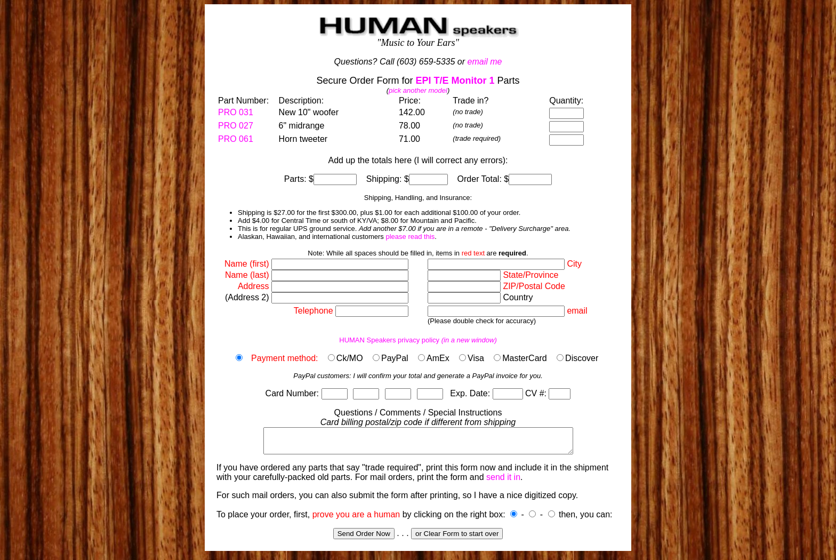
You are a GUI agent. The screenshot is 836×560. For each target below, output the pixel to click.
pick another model (418, 90)
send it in (503, 481)
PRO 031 (235, 112)
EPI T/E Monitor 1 (455, 80)
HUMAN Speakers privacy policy (418, 340)
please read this (410, 237)
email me (485, 61)
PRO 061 (235, 138)
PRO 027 (235, 125)
